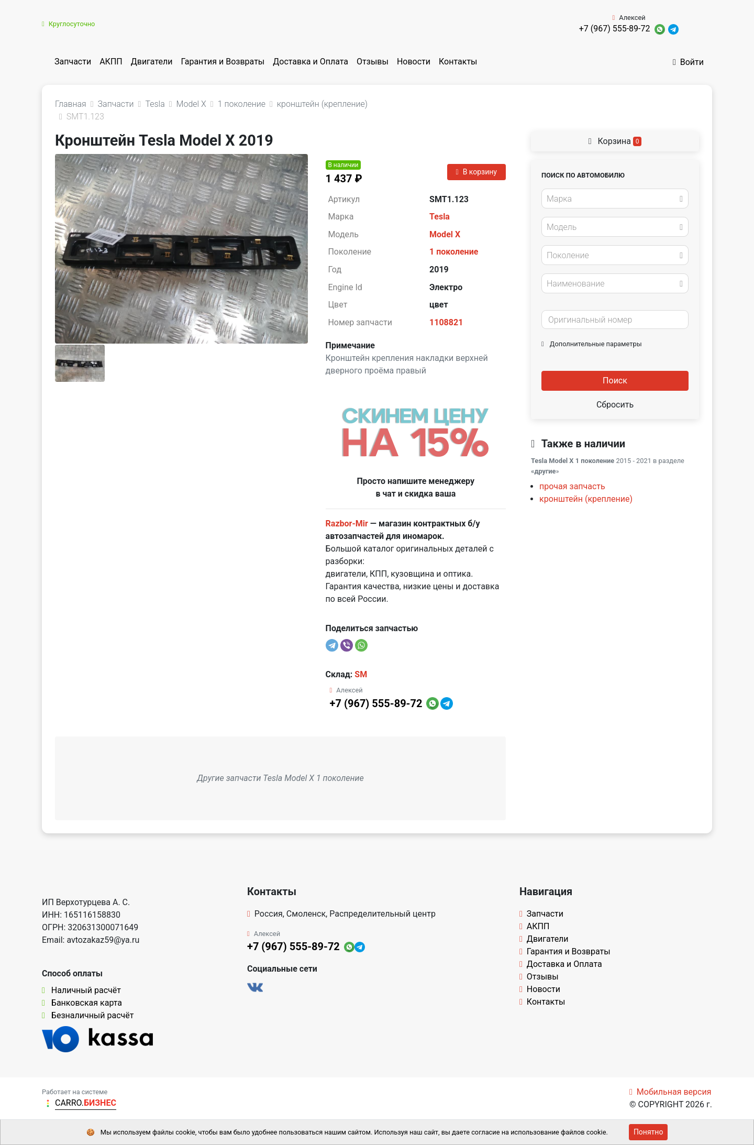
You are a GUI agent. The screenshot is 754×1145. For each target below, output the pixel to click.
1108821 (446, 322)
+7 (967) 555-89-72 (614, 29)
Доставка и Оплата (310, 62)
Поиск (615, 381)
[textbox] (612, 199)
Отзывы (373, 62)
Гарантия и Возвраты (222, 62)
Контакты (458, 62)
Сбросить (615, 405)
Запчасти (72, 62)
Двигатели (152, 62)
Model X (444, 234)
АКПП (111, 62)
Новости (413, 62)
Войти (688, 62)
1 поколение (453, 252)
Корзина (615, 141)
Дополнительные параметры (591, 344)
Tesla (439, 217)
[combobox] (615, 198)
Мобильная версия (670, 1092)
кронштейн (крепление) (586, 499)
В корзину (476, 172)
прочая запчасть (572, 486)
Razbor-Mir (347, 524)
